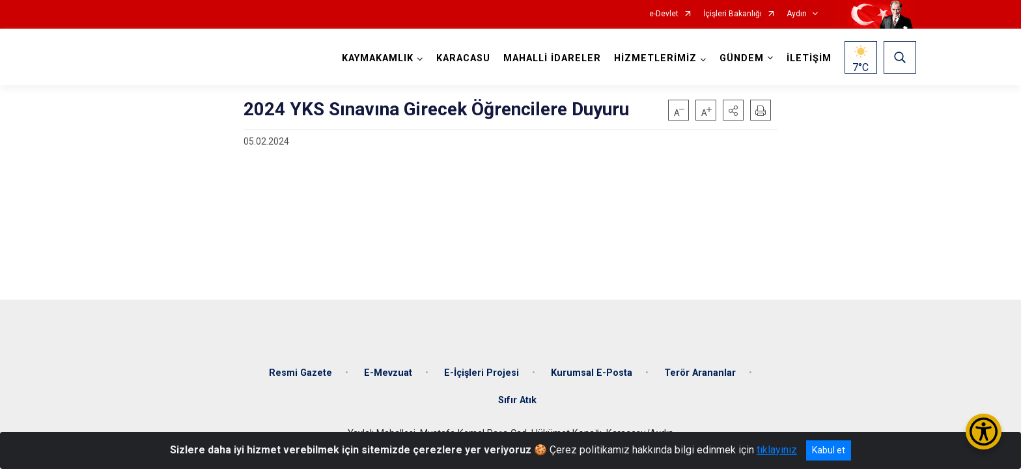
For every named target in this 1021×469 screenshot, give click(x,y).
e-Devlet (663, 14)
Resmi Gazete (300, 372)
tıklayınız (777, 450)
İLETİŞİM (809, 58)
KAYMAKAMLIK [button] (377, 58)
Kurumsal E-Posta (591, 372)
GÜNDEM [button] (742, 58)
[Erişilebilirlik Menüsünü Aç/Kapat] (983, 431)
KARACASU (463, 58)
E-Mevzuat (388, 372)
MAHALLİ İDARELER (552, 58)
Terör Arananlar (700, 372)
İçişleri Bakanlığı (732, 14)
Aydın (797, 14)
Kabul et (828, 450)
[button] (733, 110)
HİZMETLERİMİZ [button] (655, 58)
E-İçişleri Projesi (481, 372)
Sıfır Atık (517, 400)
